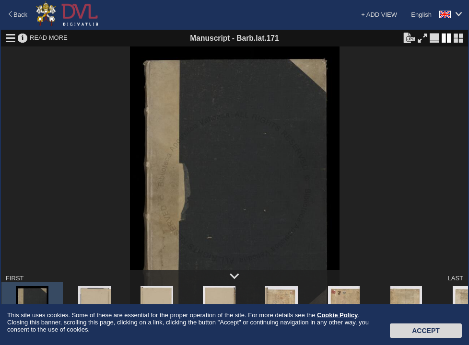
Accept (426, 330)
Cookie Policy (337, 315)
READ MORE (49, 37)
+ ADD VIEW (379, 14)
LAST (455, 278)
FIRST (15, 278)
